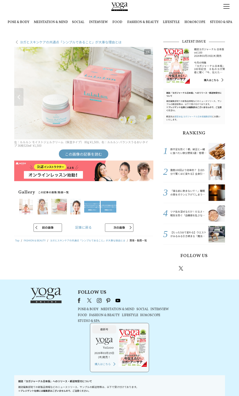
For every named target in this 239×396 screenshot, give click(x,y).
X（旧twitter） (181, 268)
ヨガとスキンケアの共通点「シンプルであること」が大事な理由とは (71, 42)
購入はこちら (211, 80)
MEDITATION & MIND (51, 22)
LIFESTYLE (171, 22)
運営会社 (159, 385)
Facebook (169, 268)
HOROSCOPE (194, 22)
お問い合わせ (45, 385)
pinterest (206, 268)
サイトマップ (175, 385)
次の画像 (119, 227)
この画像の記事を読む (83, 154)
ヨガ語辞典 (192, 385)
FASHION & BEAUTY (143, 22)
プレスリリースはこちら (70, 385)
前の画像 (48, 227)
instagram (193, 268)
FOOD (117, 22)
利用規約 (92, 385)
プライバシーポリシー (113, 385)
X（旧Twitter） (78, 300)
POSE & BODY (18, 22)
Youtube (217, 268)
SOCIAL (78, 22)
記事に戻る (83, 227)
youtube (107, 300)
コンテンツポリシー (140, 385)
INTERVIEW (98, 22)
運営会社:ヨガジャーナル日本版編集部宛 (193, 116)
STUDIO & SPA (221, 22)
